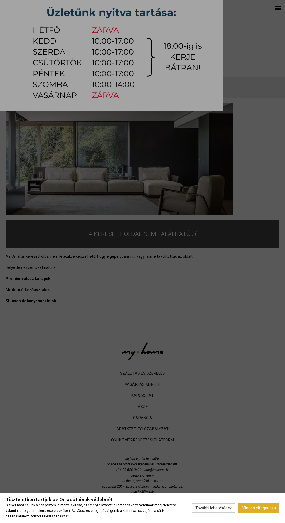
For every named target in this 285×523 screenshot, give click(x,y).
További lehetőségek (213, 508)
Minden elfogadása (259, 508)
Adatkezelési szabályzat (50, 516)
